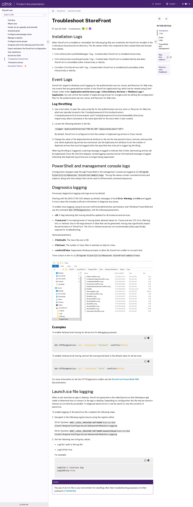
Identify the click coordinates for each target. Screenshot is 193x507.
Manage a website (15, 38)
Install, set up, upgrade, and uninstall (22, 27)
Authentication (14, 31)
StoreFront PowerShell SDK (125, 379)
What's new (12, 24)
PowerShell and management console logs (164, 48)
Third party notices (15, 62)
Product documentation (30, 4)
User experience (14, 52)
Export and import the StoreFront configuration (27, 49)
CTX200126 (70, 490)
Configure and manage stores (20, 34)
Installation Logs (163, 32)
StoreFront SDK (14, 56)
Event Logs (162, 39)
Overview (11, 20)
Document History (17, 66)
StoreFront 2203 (74, 11)
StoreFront (61, 11)
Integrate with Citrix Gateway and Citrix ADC (26, 45)
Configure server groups (17, 41)
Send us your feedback (163, 69)
